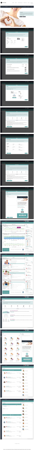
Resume (32, 2)
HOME (13, 2)
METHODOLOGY (20, 2)
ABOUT (16, 2)
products (25, 2)
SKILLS (29, 2)
